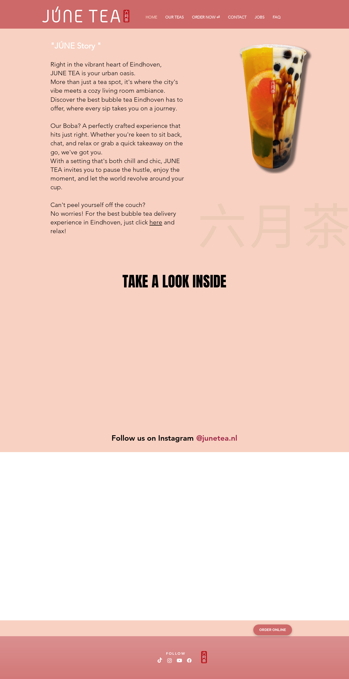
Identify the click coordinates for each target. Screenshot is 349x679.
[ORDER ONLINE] (272, 629)
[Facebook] (189, 660)
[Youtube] (179, 660)
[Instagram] (170, 660)
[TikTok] (160, 660)
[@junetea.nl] (216, 438)
